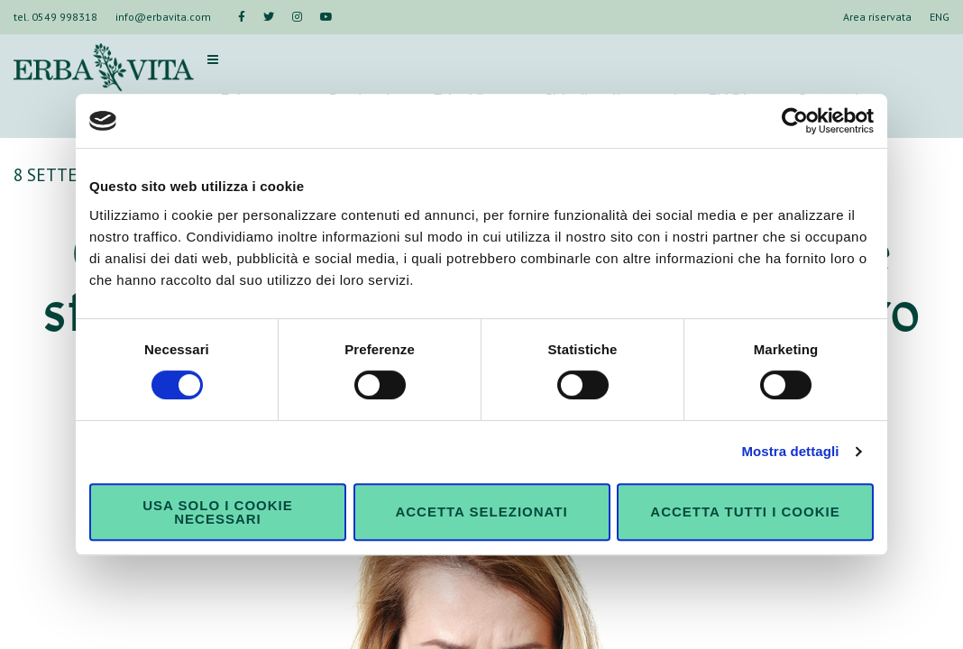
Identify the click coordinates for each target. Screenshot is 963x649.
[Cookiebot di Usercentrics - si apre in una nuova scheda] (795, 120)
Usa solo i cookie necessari (217, 512)
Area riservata (877, 16)
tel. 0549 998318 (55, 16)
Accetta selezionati (481, 511)
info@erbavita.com (163, 16)
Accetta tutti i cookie (744, 511)
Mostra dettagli (790, 451)
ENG (939, 16)
